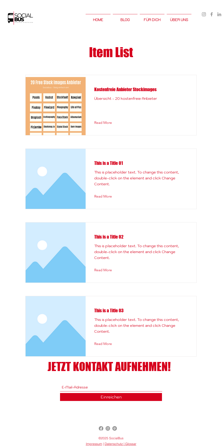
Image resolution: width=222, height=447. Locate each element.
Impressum (94, 444)
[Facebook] (211, 14)
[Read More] (106, 122)
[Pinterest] (114, 428)
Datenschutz (114, 444)
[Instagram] (204, 14)
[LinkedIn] (219, 14)
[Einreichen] (111, 397)
